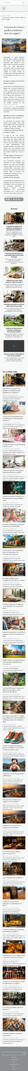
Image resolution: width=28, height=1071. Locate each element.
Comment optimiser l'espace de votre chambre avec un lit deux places (13, 606)
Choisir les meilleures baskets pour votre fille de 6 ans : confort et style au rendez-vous (13, 748)
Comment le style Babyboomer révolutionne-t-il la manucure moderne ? (13, 418)
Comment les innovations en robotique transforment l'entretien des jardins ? (14, 330)
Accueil (3, 15)
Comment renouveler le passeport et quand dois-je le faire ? (12, 903)
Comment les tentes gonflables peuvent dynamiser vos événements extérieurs (13, 552)
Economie (14, 1057)
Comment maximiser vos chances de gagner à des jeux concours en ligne (14, 634)
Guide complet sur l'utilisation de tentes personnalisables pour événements (14, 662)
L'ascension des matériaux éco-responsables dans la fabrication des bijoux (14, 255)
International (14, 1059)
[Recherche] (14, 2)
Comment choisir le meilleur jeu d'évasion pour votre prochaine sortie (13, 498)
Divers (8, 15)
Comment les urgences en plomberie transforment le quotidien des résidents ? (14, 228)
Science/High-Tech (14, 1064)
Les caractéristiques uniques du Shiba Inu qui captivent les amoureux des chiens (13, 690)
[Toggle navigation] (4, 8)
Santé (14, 1062)
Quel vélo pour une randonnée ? (13, 877)
